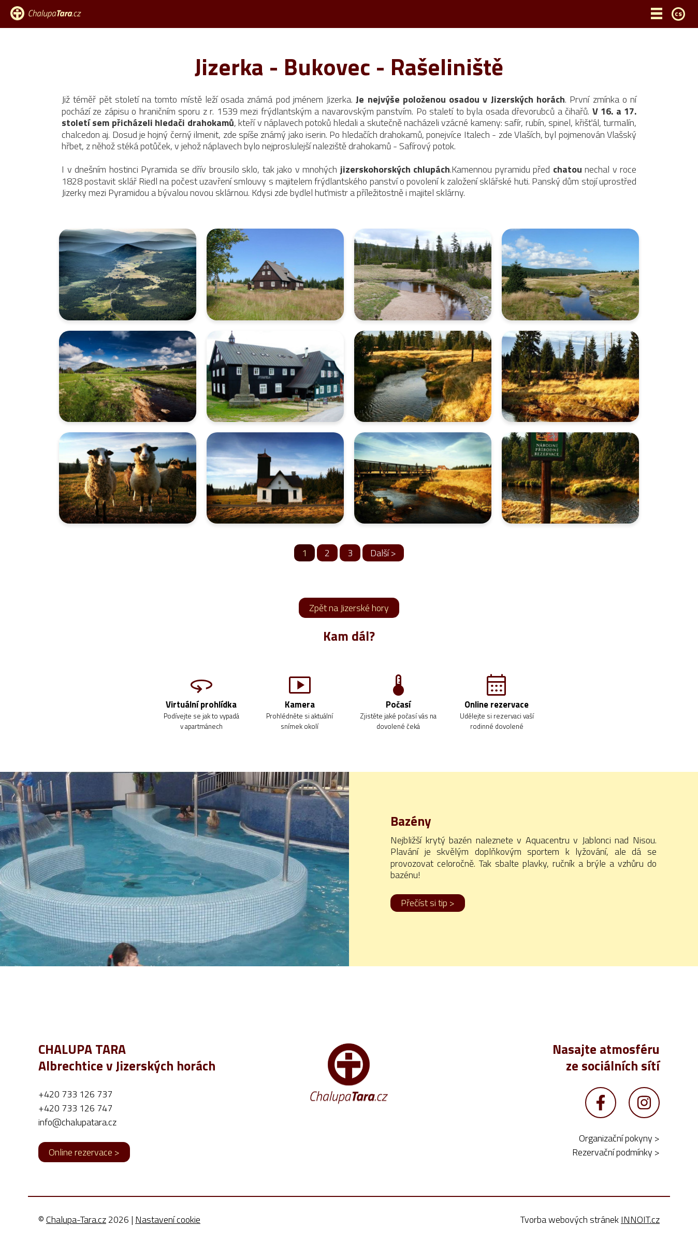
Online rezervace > (84, 1168)
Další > (383, 553)
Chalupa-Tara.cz (76, 1235)
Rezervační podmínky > (616, 1168)
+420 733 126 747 (75, 1124)
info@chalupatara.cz (77, 1138)
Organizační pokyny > (619, 1154)
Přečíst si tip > (428, 918)
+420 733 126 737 (75, 1110)
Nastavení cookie (167, 1235)
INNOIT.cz (640, 1235)
